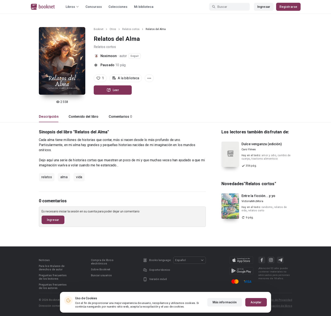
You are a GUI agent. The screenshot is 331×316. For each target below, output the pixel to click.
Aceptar (256, 302)
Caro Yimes (248, 149)
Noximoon (108, 56)
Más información (225, 302)
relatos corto (256, 210)
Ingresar (263, 7)
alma (64, 177)
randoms (267, 207)
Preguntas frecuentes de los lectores (52, 277)
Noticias (44, 260)
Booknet (98, 29)
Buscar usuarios (101, 275)
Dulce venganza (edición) (261, 144)
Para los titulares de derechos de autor (51, 267)
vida (79, 177)
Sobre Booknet (100, 269)
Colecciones (118, 7)
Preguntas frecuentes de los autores (52, 286)
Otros (113, 29)
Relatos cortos (131, 29)
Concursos (93, 7)
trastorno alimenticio (264, 158)
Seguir (134, 56)
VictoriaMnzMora (252, 201)
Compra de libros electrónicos (102, 262)
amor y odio (269, 155)
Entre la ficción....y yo (258, 196)
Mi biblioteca (143, 7)
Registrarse (288, 7)
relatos (46, 177)
